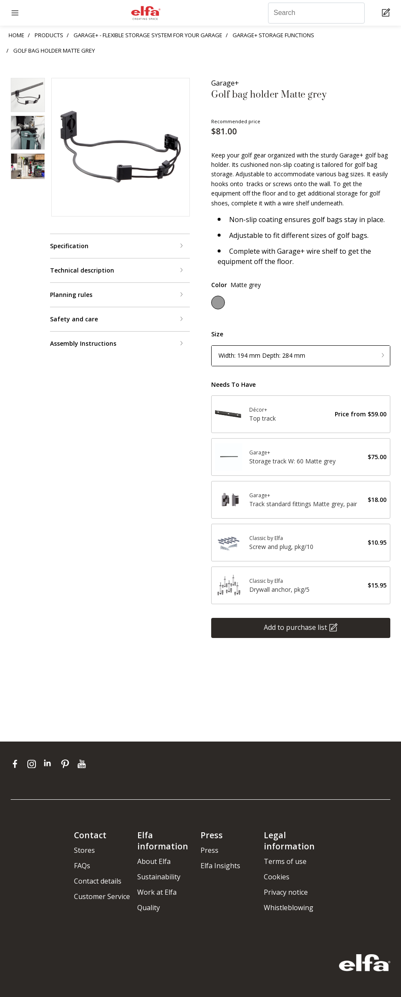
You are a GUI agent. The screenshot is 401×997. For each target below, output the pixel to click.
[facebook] (17, 764)
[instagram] (33, 764)
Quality (148, 907)
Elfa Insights (220, 865)
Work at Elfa (157, 892)
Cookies (276, 876)
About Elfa (154, 861)
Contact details (97, 881)
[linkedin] (50, 764)
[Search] (316, 13)
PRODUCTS (49, 35)
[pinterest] (67, 764)
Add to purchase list (295, 627)
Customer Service (102, 896)
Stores (84, 850)
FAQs (82, 865)
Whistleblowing (288, 907)
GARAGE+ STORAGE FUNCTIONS (273, 35)
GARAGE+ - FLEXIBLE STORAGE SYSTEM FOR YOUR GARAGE (148, 35)
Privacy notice (286, 892)
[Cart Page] (387, 13)
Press (209, 850)
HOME (16, 35)
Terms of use (285, 861)
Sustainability (158, 876)
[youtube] (82, 764)
